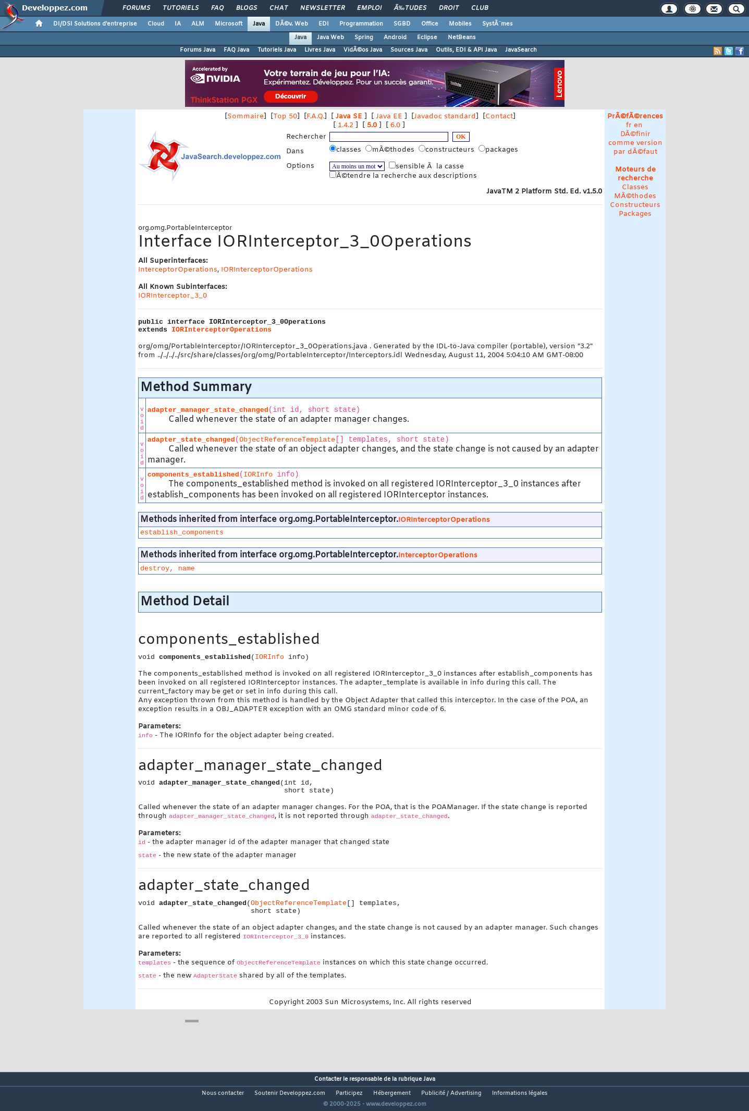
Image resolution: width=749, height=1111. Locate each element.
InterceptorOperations (177, 269)
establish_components (182, 532)
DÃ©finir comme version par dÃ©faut (635, 143)
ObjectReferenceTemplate (287, 440)
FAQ (217, 8)
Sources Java (408, 50)
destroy (154, 568)
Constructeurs (635, 205)
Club (479, 8)
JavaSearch (521, 50)
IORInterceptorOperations (267, 269)
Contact (499, 116)
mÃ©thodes (390, 149)
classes (346, 149)
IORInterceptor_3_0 (172, 295)
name (186, 568)
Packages (635, 214)
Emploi (369, 8)
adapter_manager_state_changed (208, 410)
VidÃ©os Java (362, 50)
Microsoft (228, 24)
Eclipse (427, 37)
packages (499, 149)
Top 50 (285, 116)
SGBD (402, 24)
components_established (193, 475)
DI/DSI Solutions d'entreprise (95, 24)
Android (395, 37)
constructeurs (447, 149)
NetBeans (462, 37)
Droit (449, 8)
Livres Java (319, 50)
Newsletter (322, 8)
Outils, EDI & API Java (466, 50)
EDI (323, 24)
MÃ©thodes (635, 196)
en (638, 125)
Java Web (330, 37)
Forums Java (197, 50)
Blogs (246, 8)
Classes (635, 187)
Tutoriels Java (276, 50)
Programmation (361, 24)
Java (259, 24)
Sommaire (245, 116)
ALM (197, 24)
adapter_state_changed (191, 440)
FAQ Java (236, 50)
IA (178, 24)
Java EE (389, 116)
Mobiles (460, 24)
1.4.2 (345, 125)
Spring (363, 37)
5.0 (372, 125)
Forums (136, 8)
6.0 (395, 125)
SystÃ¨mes (497, 24)
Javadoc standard (445, 116)
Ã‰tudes (410, 8)
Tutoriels (181, 8)
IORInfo (258, 475)
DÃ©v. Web (291, 24)
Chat (278, 8)
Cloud (156, 24)
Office (429, 24)
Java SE (349, 116)
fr (629, 125)
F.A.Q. (315, 116)
